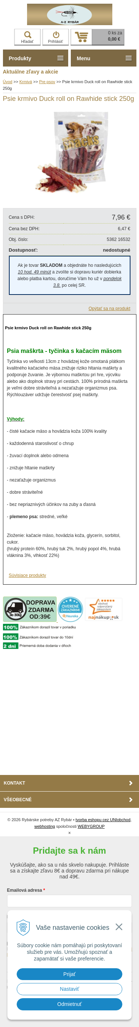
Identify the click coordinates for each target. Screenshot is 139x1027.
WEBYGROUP (91, 826)
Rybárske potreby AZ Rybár (69, 14)
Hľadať (27, 37)
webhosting (44, 826)
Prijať (69, 974)
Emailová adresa (24, 890)
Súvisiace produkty (27, 575)
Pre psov (47, 81)
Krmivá (25, 81)
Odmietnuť (69, 1004)
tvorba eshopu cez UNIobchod (103, 819)
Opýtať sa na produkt (109, 308)
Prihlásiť (55, 37)
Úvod (8, 81)
